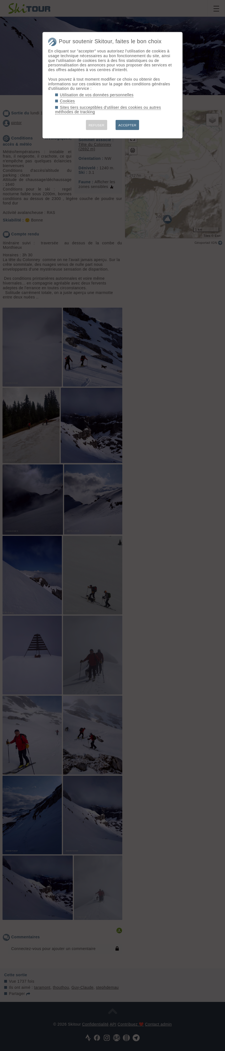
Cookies (67, 101)
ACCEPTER (127, 125)
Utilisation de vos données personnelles (96, 95)
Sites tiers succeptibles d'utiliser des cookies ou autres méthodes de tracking (108, 109)
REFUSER (96, 125)
